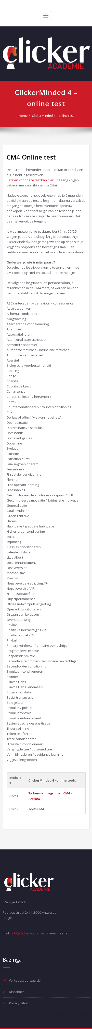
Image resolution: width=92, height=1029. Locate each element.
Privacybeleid (18, 1003)
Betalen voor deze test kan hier (30, 180)
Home (22, 115)
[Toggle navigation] (46, 15)
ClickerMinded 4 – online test (53, 115)
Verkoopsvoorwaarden (25, 980)
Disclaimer (16, 991)
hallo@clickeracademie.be (29, 933)
